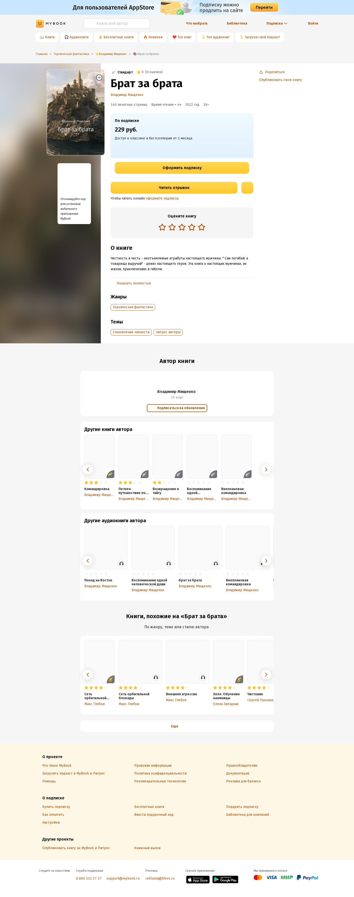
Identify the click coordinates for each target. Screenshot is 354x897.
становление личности (131, 332)
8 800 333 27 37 (89, 878)
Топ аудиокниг (218, 37)
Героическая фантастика (133, 307)
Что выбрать (197, 23)
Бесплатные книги (118, 37)
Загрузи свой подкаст (262, 37)
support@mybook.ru (123, 878)
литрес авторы (168, 332)
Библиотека (237, 23)
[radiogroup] (182, 227)
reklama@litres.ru (160, 878)
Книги (50, 37)
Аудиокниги (79, 37)
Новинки (155, 37)
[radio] (162, 227)
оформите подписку (162, 198)
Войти (313, 23)
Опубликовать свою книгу (280, 80)
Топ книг (184, 37)
